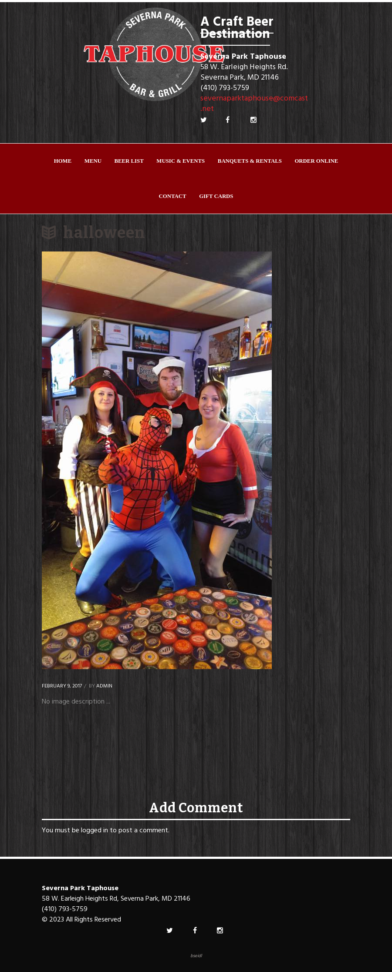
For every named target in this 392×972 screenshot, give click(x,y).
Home (63, 161)
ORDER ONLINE (316, 161)
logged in (94, 830)
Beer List (129, 161)
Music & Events (180, 161)
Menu (92, 161)
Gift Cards (216, 196)
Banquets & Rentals (250, 161)
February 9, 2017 (62, 686)
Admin (104, 686)
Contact (172, 196)
